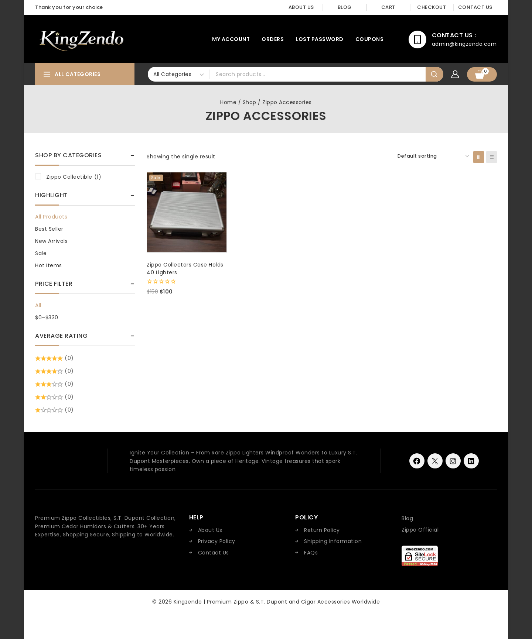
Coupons (369, 39)
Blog (345, 7)
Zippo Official (420, 529)
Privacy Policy (216, 541)
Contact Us (475, 7)
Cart (388, 7)
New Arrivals (51, 241)
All (38, 305)
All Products (51, 216)
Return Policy (322, 530)
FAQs (311, 552)
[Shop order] (433, 156)
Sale (41, 253)
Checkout (431, 7)
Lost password (320, 39)
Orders (273, 39)
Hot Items (48, 265)
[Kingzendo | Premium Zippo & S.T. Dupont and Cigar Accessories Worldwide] (81, 39)
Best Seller (49, 229)
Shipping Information (333, 541)
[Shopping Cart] (482, 74)
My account (231, 39)
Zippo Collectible (73, 177)
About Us (301, 7)
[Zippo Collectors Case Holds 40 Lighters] (186, 212)
